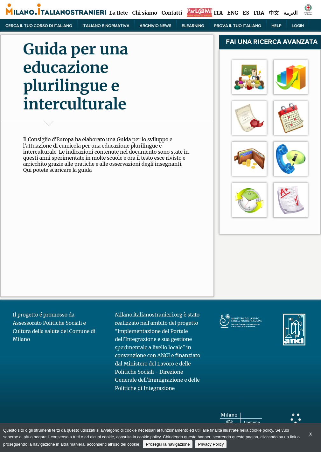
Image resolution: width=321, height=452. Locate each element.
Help (276, 25)
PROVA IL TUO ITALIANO (237, 25)
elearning (193, 25)
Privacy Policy (211, 444)
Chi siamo (144, 12)
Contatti (172, 12)
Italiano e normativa (105, 25)
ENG (232, 12)
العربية (290, 12)
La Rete (118, 12)
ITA (218, 12)
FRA (259, 12)
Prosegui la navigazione (168, 444)
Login (298, 25)
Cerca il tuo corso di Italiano (38, 25)
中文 (274, 12)
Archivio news (155, 25)
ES (246, 12)
